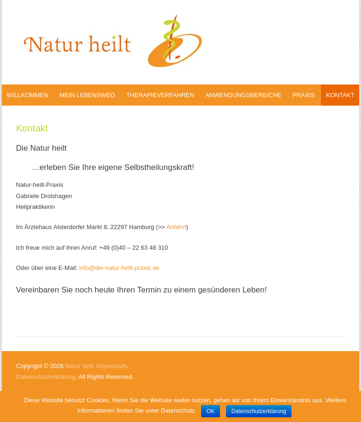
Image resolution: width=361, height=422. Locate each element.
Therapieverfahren (160, 95)
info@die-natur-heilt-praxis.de (119, 267)
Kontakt (340, 95)
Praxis (303, 95)
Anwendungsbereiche (243, 95)
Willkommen (27, 95)
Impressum (111, 365)
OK (210, 411)
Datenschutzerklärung (45, 376)
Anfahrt (176, 226)
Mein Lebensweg (87, 95)
